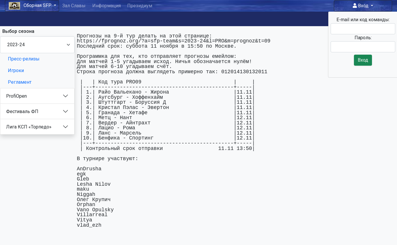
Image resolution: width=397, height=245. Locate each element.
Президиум (139, 5)
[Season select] (37, 44)
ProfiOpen (16, 96)
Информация (106, 5)
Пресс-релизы (24, 59)
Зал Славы (74, 5)
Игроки (16, 70)
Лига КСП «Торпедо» (29, 127)
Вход (361, 5)
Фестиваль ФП (22, 111)
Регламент (19, 82)
